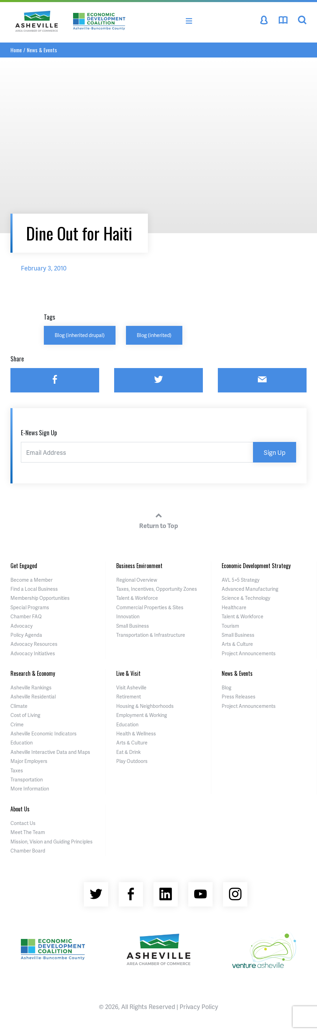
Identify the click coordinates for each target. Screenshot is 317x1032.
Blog (226, 687)
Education (21, 742)
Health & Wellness (136, 733)
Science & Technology (246, 598)
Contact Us (22, 823)
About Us (20, 809)
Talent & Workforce (137, 598)
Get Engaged (23, 565)
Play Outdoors (132, 761)
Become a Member (31, 579)
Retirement (128, 696)
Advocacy (21, 625)
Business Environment (139, 565)
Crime (17, 724)
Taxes (16, 770)
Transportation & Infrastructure (150, 635)
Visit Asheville (131, 687)
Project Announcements (249, 653)
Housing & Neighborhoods (145, 706)
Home (16, 50)
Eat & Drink (128, 752)
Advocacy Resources (33, 644)
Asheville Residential (33, 696)
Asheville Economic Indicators (43, 733)
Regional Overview (136, 579)
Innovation (128, 616)
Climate (18, 706)
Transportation (26, 779)
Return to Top (158, 520)
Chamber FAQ (26, 616)
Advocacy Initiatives (32, 653)
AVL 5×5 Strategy (241, 579)
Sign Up (274, 452)
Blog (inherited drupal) (80, 334)
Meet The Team (27, 832)
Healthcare (234, 607)
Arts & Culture (237, 644)
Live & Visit (128, 673)
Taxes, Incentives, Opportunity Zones (156, 589)
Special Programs (29, 607)
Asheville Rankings (30, 687)
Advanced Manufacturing (250, 589)
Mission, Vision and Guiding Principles (51, 841)
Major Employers (28, 761)
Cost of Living (25, 715)
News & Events (42, 50)
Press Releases (238, 696)
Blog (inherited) (154, 334)
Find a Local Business (34, 589)
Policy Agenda (26, 635)
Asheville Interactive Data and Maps (50, 752)
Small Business (132, 625)
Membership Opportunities (40, 598)
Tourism (230, 625)
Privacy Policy (199, 1006)
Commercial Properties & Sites (149, 607)
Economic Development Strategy (256, 565)
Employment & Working (141, 715)
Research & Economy (32, 673)
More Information (29, 788)
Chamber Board (27, 850)
